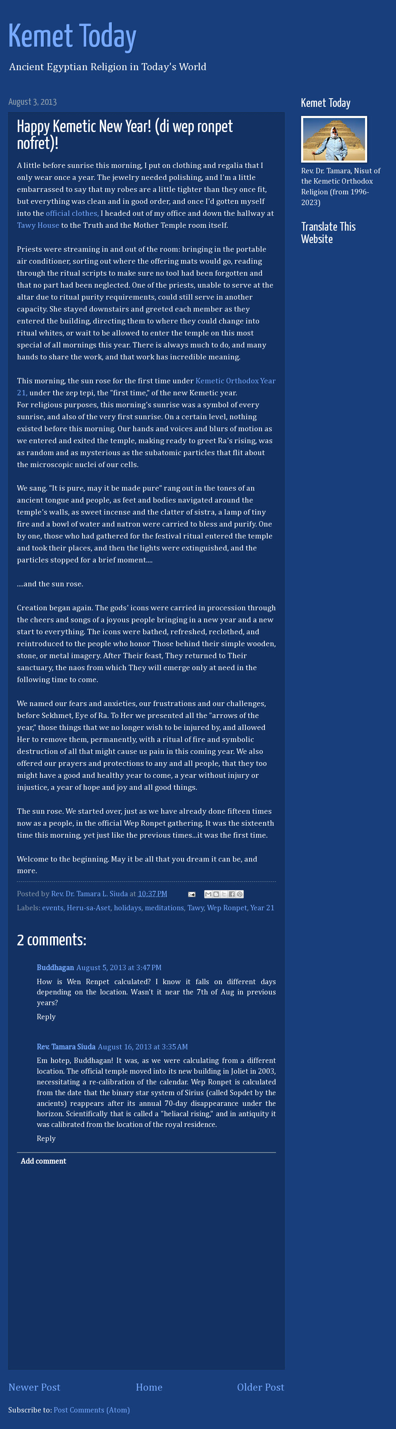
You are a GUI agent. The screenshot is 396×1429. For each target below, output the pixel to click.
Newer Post (34, 1387)
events (53, 908)
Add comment (43, 1161)
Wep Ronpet (227, 908)
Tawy (195, 908)
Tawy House (38, 225)
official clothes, (72, 213)
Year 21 (262, 908)
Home (149, 1387)
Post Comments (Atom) (92, 1410)
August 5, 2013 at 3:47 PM (119, 968)
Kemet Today (72, 37)
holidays (127, 908)
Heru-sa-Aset (89, 908)
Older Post (261, 1387)
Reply (46, 1017)
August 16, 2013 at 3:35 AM (143, 1047)
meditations (164, 908)
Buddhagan (55, 968)
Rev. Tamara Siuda (66, 1047)
